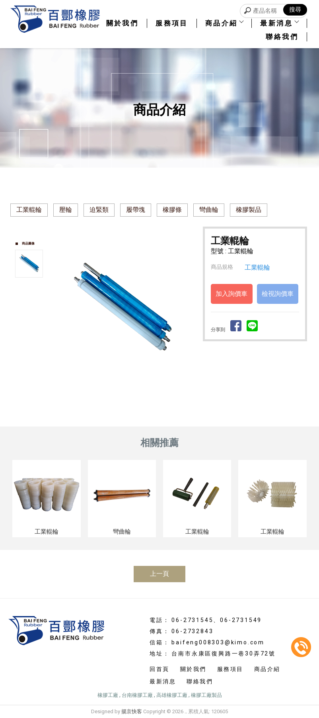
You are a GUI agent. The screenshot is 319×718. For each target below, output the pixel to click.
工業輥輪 (29, 209)
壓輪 (65, 209)
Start (125, 381)
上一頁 (159, 573)
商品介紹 (224, 23)
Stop (131, 381)
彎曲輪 (208, 209)
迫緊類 (99, 209)
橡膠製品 (248, 209)
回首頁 (159, 669)
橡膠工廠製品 (206, 695)
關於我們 (122, 23)
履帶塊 (135, 209)
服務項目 (172, 23)
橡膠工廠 (107, 695)
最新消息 (279, 23)
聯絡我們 (282, 37)
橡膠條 (172, 209)
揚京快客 (131, 711)
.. (186, 711)
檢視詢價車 (278, 293)
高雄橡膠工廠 (171, 695)
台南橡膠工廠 (137, 695)
